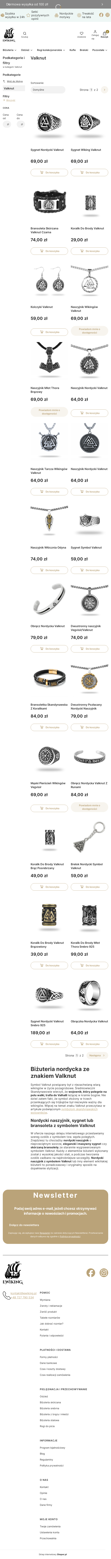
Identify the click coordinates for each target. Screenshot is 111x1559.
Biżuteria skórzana (50, 1402)
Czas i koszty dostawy (53, 1368)
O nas (43, 1498)
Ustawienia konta (49, 1532)
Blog (42, 1453)
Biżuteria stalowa (49, 1420)
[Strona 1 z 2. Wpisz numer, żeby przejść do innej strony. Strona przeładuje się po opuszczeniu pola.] (91, 90)
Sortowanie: (37, 82)
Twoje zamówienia (50, 1526)
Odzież (44, 1396)
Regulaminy (46, 1459)
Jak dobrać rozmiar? (51, 1323)
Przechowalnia (48, 1538)
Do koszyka (49, 173)
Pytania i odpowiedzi (52, 1335)
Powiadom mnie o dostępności (89, 331)
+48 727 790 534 (22, 1297)
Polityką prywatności (70, 1236)
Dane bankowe (48, 1362)
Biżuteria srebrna (49, 1408)
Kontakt (44, 1329)
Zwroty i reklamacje (51, 1305)
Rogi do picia (47, 1426)
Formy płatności (49, 1357)
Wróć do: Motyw (13, 81)
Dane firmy (46, 1504)
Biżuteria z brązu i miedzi (54, 1414)
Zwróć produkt (48, 1311)
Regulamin (45, 1233)
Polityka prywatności (52, 1465)
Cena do (20, 116)
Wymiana (45, 1299)
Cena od (6, 116)
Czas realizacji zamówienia (55, 1374)
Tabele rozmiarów (50, 1317)
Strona (84, 90)
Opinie (43, 1492)
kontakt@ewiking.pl (24, 1293)
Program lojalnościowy (52, 1447)
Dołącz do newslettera (24, 1225)
